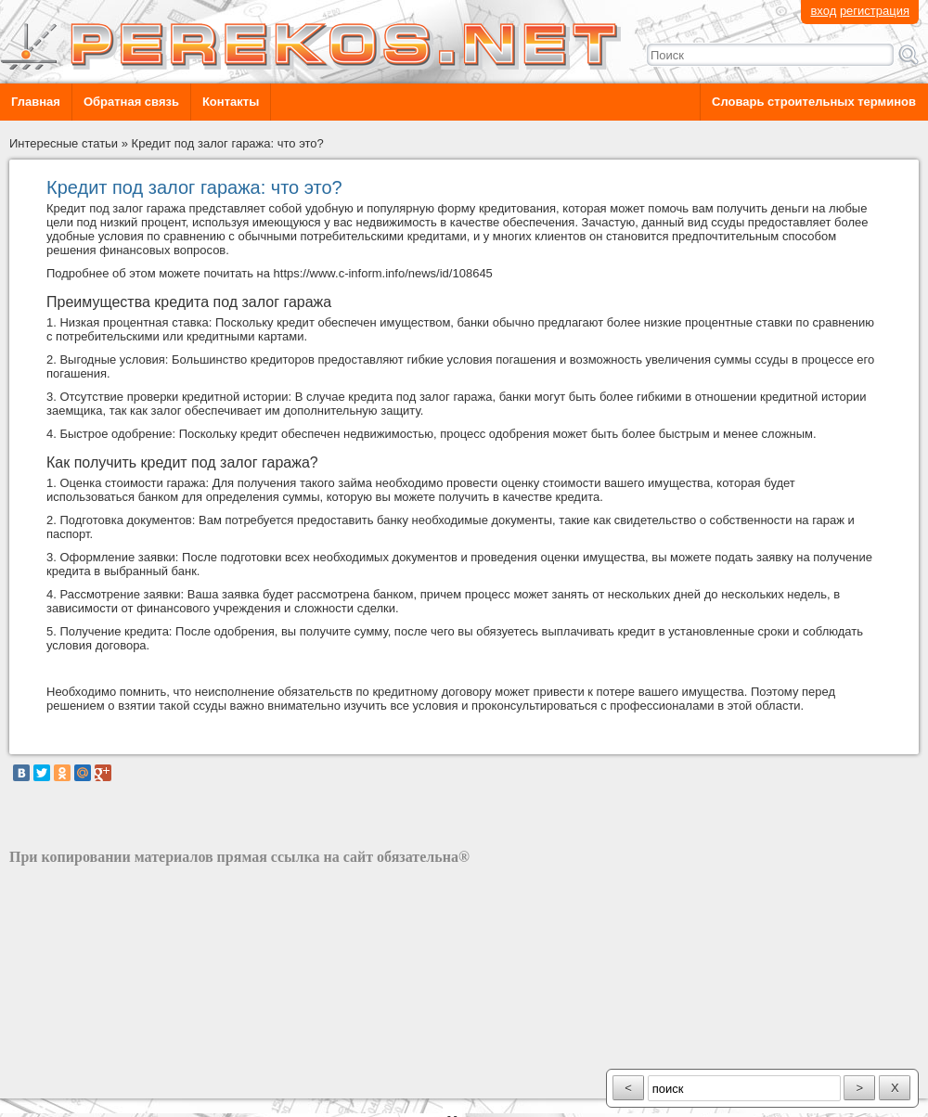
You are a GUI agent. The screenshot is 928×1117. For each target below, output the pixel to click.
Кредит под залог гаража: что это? (228, 143)
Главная (35, 102)
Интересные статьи (63, 143)
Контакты (230, 102)
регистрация (874, 11)
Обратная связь (131, 102)
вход (823, 11)
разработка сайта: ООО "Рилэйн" (102, 1082)
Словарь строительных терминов (814, 102)
